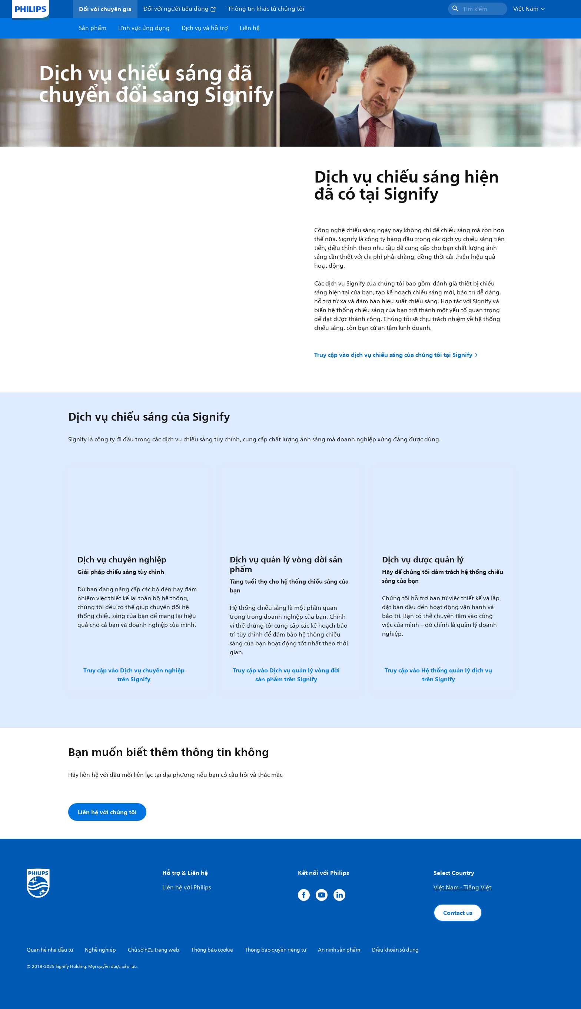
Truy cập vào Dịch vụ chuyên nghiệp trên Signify (134, 675)
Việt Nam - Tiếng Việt (462, 887)
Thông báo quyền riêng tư (275, 950)
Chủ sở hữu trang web (153, 950)
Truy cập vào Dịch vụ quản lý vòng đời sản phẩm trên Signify (286, 675)
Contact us (457, 913)
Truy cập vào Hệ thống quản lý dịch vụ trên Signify (438, 675)
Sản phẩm (92, 28)
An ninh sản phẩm (339, 950)
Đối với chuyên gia (105, 8)
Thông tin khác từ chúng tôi (266, 8)
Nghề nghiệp (100, 950)
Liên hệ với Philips (186, 887)
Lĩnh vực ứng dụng (144, 28)
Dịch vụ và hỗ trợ (205, 28)
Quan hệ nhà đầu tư (50, 950)
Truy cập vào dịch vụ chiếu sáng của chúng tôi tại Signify (396, 354)
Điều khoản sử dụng (395, 950)
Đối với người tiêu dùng (179, 8)
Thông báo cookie (212, 950)
